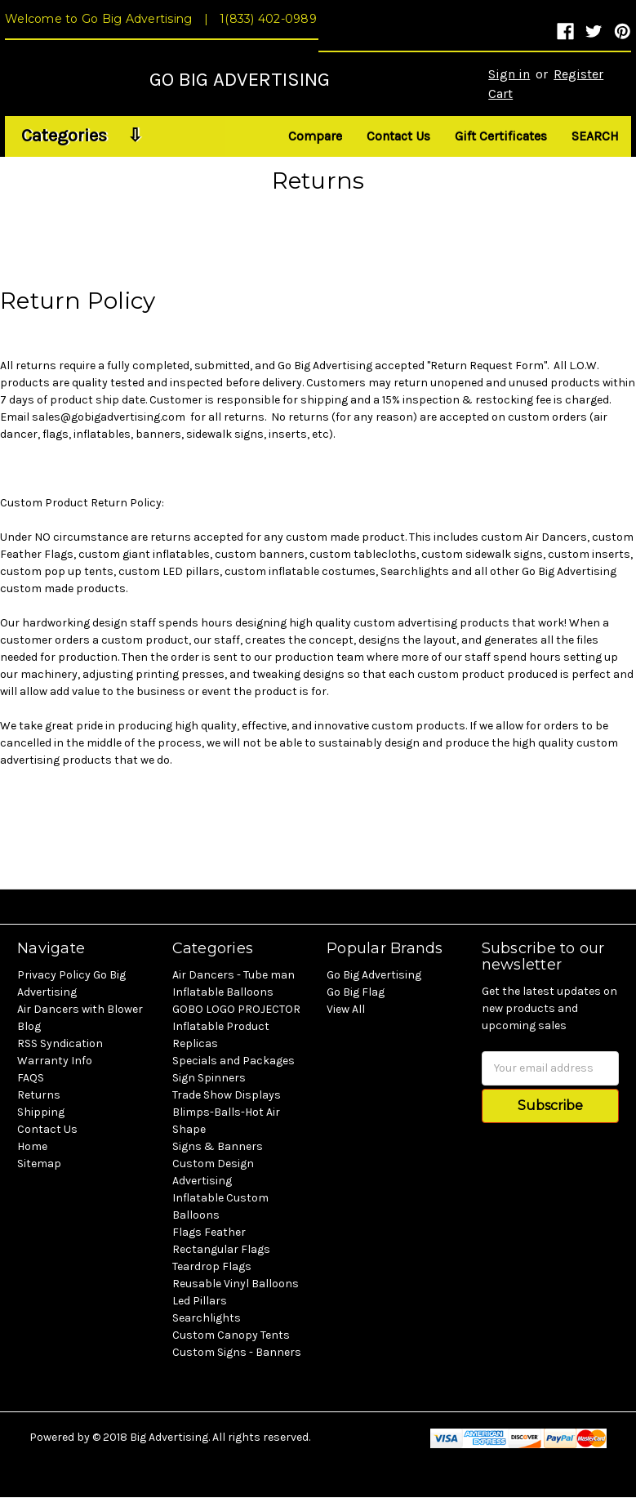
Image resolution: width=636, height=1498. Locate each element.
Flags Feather (209, 1232)
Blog (29, 1026)
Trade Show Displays (226, 1095)
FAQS (30, 1078)
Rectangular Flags (221, 1249)
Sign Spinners (209, 1078)
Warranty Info (54, 1061)
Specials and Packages (233, 1061)
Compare (315, 136)
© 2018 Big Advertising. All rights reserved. (201, 1437)
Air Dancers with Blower (80, 1009)
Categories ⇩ (81, 135)
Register (578, 74)
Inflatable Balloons (223, 992)
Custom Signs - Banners (236, 1352)
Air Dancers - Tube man (233, 975)
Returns (38, 1095)
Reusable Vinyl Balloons (235, 1284)
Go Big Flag (356, 992)
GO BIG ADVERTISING (239, 79)
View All (346, 1009)
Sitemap (39, 1163)
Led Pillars (199, 1301)
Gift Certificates (501, 136)
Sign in (509, 74)
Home (32, 1146)
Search (595, 136)
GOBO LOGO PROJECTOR (236, 1009)
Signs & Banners (217, 1146)
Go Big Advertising (374, 975)
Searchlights (206, 1318)
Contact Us (398, 136)
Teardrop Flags (211, 1266)
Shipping (40, 1112)
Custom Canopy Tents (231, 1335)
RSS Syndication (60, 1043)
